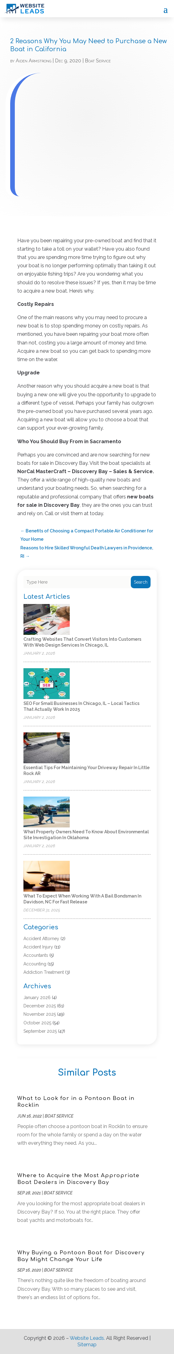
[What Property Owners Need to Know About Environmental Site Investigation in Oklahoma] (46, 812)
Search (140, 582)
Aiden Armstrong (33, 61)
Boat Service (98, 61)
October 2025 (37, 1022)
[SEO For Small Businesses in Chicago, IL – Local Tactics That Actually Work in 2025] (46, 684)
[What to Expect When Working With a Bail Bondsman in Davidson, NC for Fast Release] (46, 877)
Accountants (35, 955)
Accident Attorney (41, 938)
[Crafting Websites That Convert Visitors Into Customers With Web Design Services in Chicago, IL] (46, 620)
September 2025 (40, 1031)
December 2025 (39, 1005)
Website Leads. (87, 1338)
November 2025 (39, 1014)
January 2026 (37, 997)
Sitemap (87, 1345)
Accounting (34, 963)
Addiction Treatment (43, 972)
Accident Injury (38, 946)
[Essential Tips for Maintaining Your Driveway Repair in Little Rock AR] (46, 748)
